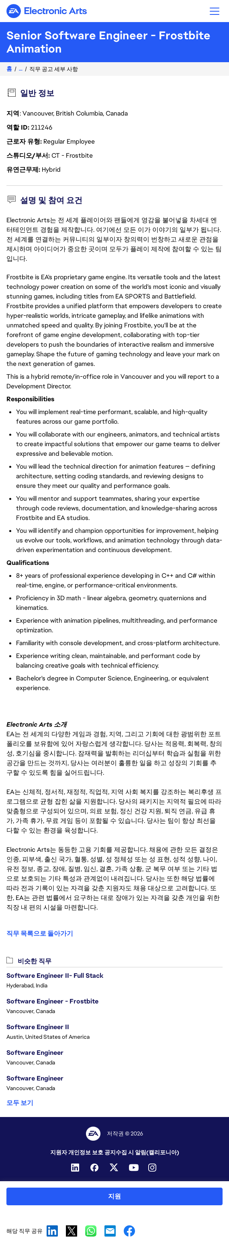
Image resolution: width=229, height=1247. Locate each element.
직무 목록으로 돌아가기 (39, 934)
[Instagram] (153, 1168)
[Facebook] (95, 1168)
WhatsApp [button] (90, 1231)
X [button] (71, 1231)
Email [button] (110, 1231)
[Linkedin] (76, 1168)
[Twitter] (114, 1168)
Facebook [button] (129, 1231)
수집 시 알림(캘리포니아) (147, 1152)
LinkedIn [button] (52, 1231)
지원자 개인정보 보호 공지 (83, 1152)
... (20, 68)
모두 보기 (19, 1103)
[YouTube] (134, 1168)
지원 (114, 1196)
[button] (214, 11)
